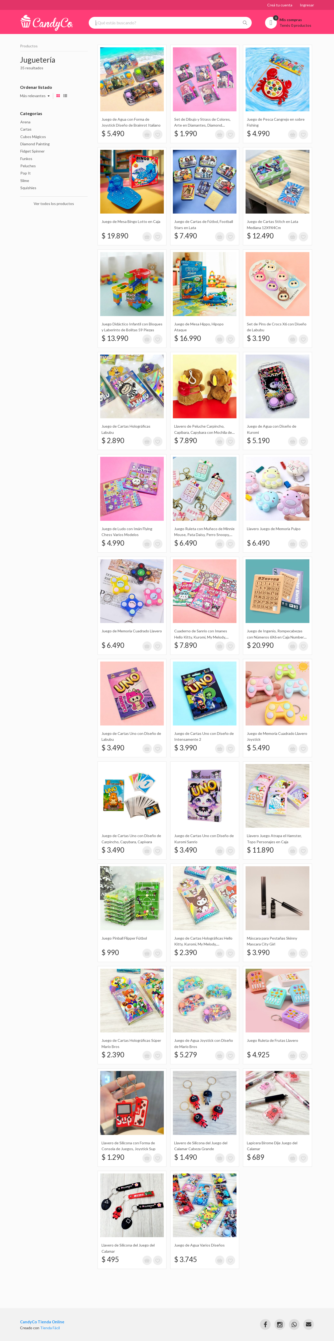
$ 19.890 (115, 235)
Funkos (26, 158)
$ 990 (110, 952)
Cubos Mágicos (33, 136)
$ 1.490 (185, 1157)
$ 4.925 (258, 1054)
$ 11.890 (260, 850)
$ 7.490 (185, 235)
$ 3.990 (185, 747)
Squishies (28, 187)
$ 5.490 (113, 133)
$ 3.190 (258, 338)
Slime (24, 180)
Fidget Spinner (32, 151)
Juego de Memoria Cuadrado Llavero (132, 631)
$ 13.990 (115, 338)
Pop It (25, 173)
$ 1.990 (185, 133)
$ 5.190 (258, 440)
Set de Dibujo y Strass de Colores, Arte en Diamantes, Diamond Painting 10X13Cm (202, 125)
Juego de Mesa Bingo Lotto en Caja (131, 221)
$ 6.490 (185, 543)
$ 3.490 (113, 747)
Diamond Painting (35, 144)
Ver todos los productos (54, 203)
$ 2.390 (185, 952)
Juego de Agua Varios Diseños (199, 1245)
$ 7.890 (185, 440)
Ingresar (307, 5)
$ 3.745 (185, 1259)
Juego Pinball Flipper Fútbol (124, 938)
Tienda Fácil (50, 1327)
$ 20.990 (260, 645)
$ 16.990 (187, 338)
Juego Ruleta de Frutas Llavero (272, 1040)
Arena (25, 122)
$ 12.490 (260, 235)
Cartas (26, 129)
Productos (29, 46)
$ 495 (110, 1259)
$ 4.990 (258, 133)
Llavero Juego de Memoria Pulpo (274, 528)
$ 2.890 (113, 440)
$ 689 (255, 1157)
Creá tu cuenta (279, 5)
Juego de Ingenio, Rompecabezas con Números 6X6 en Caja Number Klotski (275, 637)
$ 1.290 (113, 1157)
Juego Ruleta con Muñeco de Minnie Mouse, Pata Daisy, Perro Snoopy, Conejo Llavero (204, 534)
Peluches (28, 166)
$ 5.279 (185, 1054)
